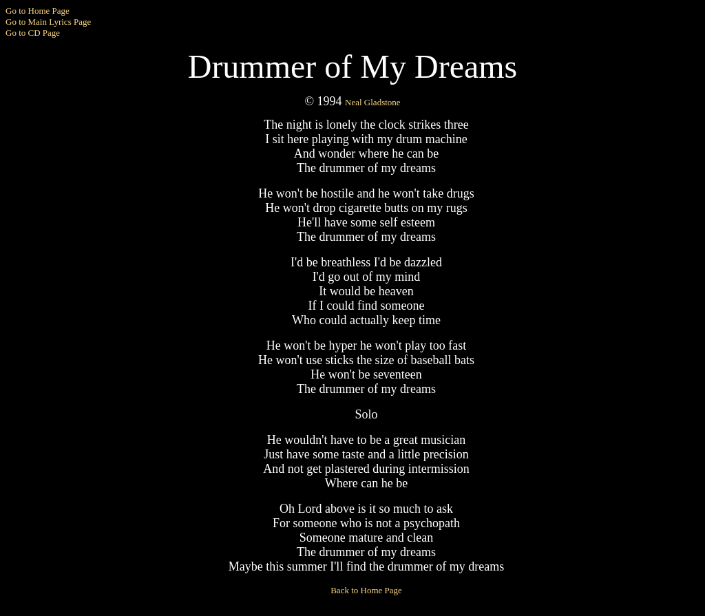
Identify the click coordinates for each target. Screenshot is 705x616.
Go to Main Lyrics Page (48, 22)
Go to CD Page (33, 33)
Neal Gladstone (373, 102)
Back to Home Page (366, 590)
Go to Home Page (38, 11)
